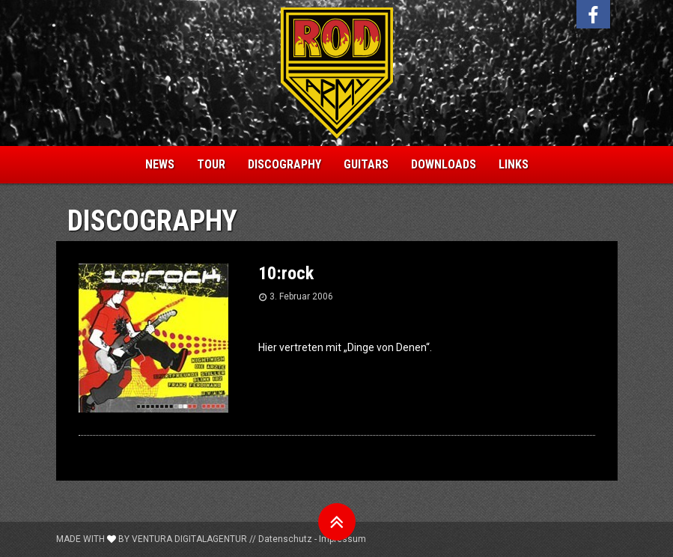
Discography (284, 164)
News (159, 164)
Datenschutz (285, 539)
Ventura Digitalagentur (189, 539)
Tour (211, 164)
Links (514, 164)
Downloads (443, 164)
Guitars (366, 164)
